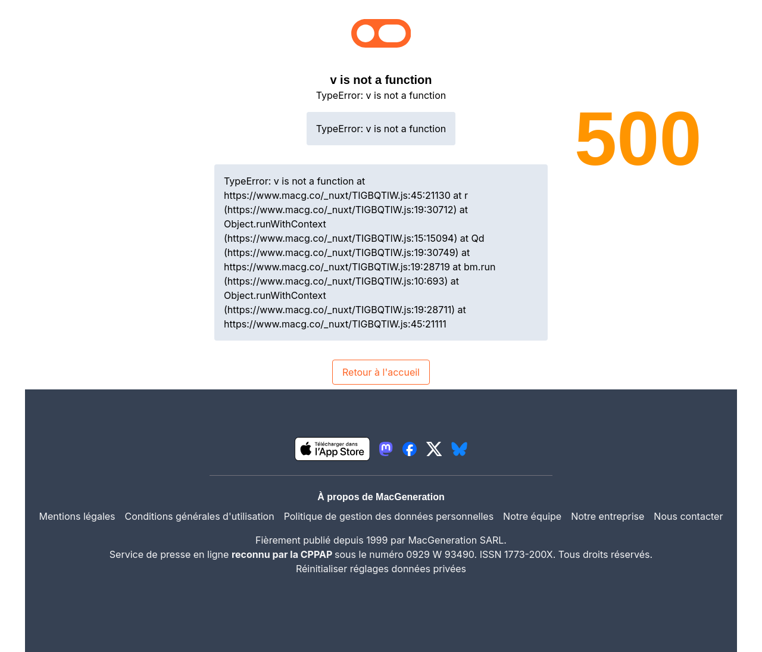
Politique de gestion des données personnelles (389, 516)
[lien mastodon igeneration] (385, 449)
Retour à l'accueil (381, 372)
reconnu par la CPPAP (283, 554)
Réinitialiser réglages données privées (381, 569)
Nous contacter (688, 516)
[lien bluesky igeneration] (459, 449)
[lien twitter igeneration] (434, 449)
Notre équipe (532, 516)
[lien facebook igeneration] (409, 449)
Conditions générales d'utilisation (199, 516)
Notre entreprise (607, 516)
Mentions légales (77, 516)
